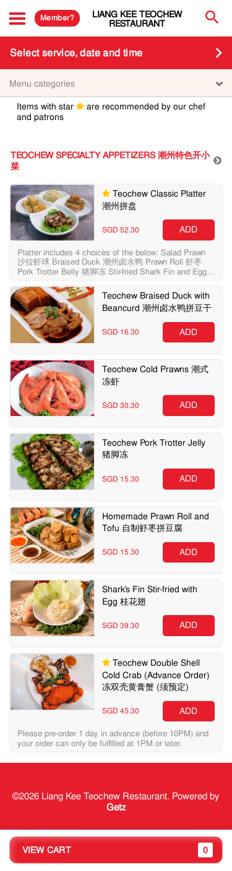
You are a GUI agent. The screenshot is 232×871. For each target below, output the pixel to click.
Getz (116, 807)
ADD (188, 229)
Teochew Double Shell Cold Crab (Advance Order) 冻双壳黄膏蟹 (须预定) (156, 674)
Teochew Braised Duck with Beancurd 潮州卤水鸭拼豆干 (157, 301)
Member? (57, 18)
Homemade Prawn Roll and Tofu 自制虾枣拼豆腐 (155, 522)
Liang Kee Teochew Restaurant (137, 19)
